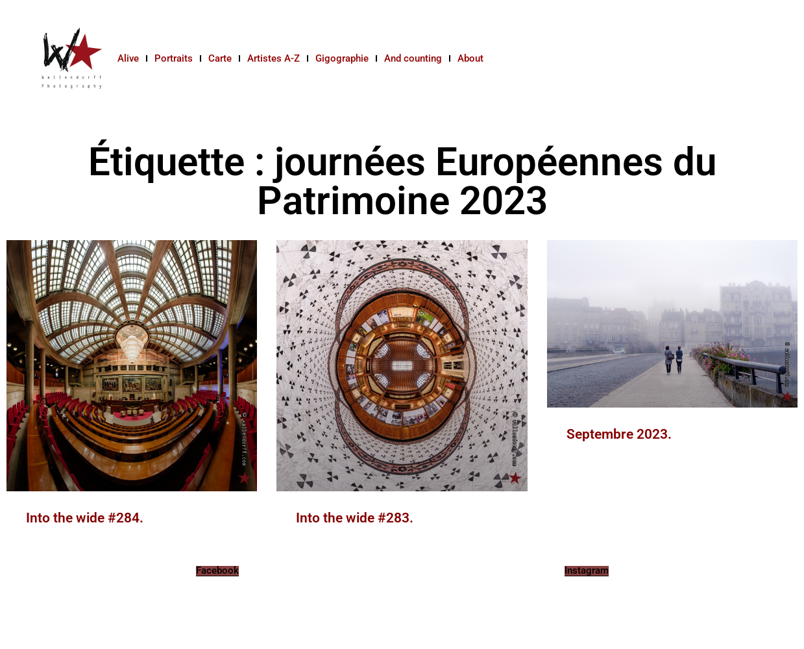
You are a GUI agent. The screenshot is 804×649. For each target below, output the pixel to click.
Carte (220, 58)
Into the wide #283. (354, 518)
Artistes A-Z (273, 58)
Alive (128, 58)
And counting (413, 58)
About (470, 58)
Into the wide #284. (84, 518)
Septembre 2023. (619, 434)
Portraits (173, 58)
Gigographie (342, 58)
